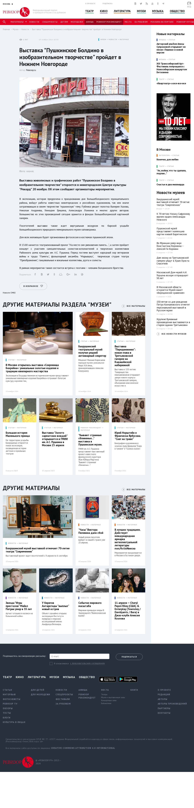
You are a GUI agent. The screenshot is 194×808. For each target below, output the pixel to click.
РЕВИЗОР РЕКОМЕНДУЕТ (91, 428)
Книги (134, 690)
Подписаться (129, 657)
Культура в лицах (14, 722)
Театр (89, 11)
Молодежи (77, 22)
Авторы (162, 699)
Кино (104, 11)
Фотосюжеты (11, 699)
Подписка (107, 3)
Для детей (37, 690)
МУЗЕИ (103, 39)
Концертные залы (108, 700)
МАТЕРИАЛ (124, 39)
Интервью (9, 694)
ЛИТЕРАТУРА (164, 155)
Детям (64, 22)
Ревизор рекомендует (109, 22)
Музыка (158, 11)
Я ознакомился (61, 663)
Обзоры (8, 708)
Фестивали (63, 699)
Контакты (164, 713)
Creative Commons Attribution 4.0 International (83, 748)
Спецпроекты (49, 22)
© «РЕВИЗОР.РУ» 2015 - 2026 (48, 762)
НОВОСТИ (113, 39)
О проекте (90, 3)
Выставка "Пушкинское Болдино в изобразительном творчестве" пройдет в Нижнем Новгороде (77, 29)
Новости (34, 22)
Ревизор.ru (31, 70)
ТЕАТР (161, 79)
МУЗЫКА (162, 40)
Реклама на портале (162, 22)
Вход (189, 7)
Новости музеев (171, 192)
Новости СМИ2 (9, 292)
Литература (122, 11)
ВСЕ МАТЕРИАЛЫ (136, 306)
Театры (104, 694)
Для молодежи (40, 694)
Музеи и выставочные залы (113, 697)
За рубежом (141, 22)
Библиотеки (106, 703)
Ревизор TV (10, 703)
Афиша (90, 22)
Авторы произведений (172, 703)
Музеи (141, 11)
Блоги (7, 717)
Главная (6, 29)
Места (128, 22)
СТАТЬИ (11, 360)
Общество (177, 11)
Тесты (7, 713)
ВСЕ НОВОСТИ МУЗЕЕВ (174, 334)
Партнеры (164, 708)
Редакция (164, 694)
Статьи (172, 40)
